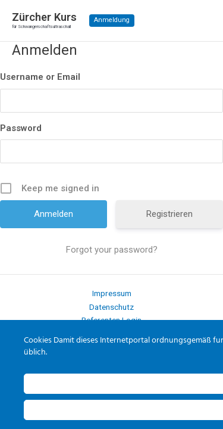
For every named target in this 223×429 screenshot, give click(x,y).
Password (21, 128)
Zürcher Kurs (44, 17)
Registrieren (169, 214)
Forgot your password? (112, 249)
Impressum (111, 293)
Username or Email (40, 77)
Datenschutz (111, 307)
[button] (111, 20)
